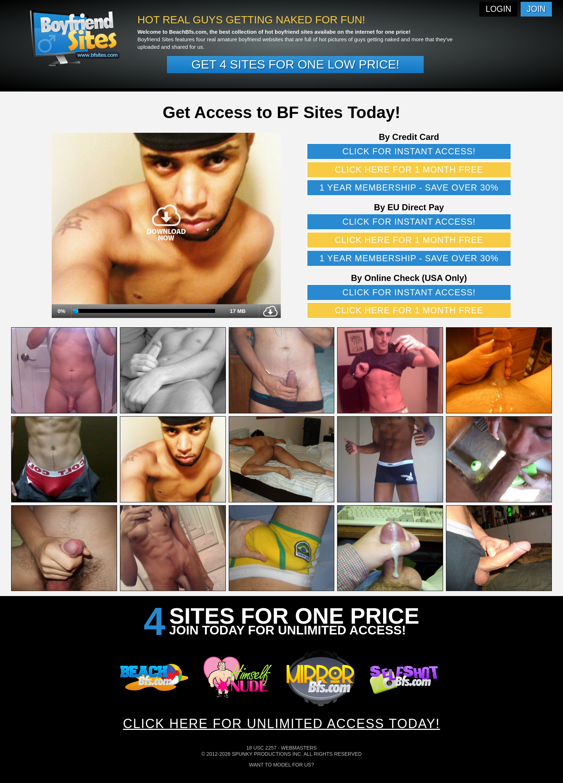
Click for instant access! (409, 151)
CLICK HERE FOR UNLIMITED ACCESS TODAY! (281, 723)
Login (498, 9)
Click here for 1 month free (409, 169)
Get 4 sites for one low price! (295, 64)
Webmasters (299, 748)
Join (536, 9)
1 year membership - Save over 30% (409, 187)
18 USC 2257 (261, 748)
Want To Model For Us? (281, 765)
